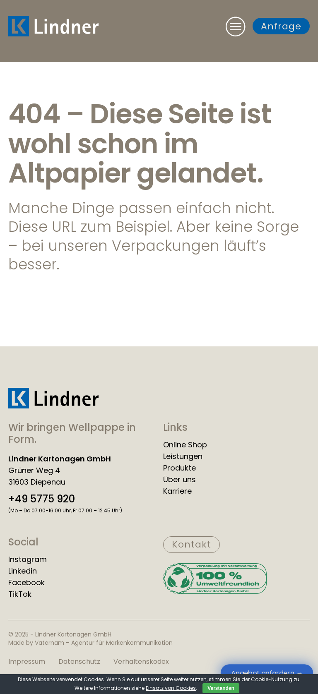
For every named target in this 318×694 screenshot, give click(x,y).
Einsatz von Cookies (171, 688)
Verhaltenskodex (141, 661)
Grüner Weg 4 (34, 470)
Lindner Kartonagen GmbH (59, 459)
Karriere (177, 491)
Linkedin (22, 571)
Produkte (179, 468)
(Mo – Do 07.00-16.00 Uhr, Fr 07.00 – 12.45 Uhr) (65, 510)
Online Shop (185, 445)
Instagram (27, 559)
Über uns (179, 480)
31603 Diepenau (36, 482)
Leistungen (182, 456)
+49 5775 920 (41, 499)
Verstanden (220, 688)
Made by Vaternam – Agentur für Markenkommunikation (90, 643)
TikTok (19, 594)
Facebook (26, 583)
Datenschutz (79, 661)
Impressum (26, 661)
